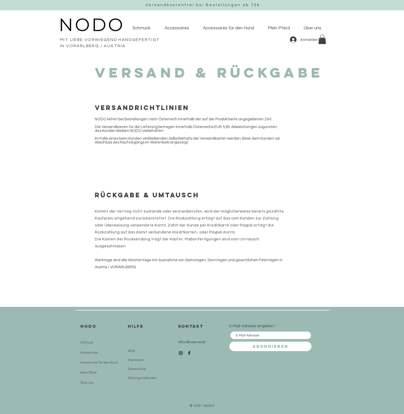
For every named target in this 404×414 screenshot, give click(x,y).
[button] (322, 39)
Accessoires (89, 352)
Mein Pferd (88, 372)
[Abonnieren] (270, 346)
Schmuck (86, 342)
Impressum (136, 360)
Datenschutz (137, 369)
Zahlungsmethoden (142, 378)
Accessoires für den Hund (99, 362)
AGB (131, 351)
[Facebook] (189, 353)
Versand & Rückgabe (143, 342)
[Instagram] (180, 353)
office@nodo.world (191, 342)
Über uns (87, 382)
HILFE (136, 326)
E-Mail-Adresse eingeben (251, 326)
